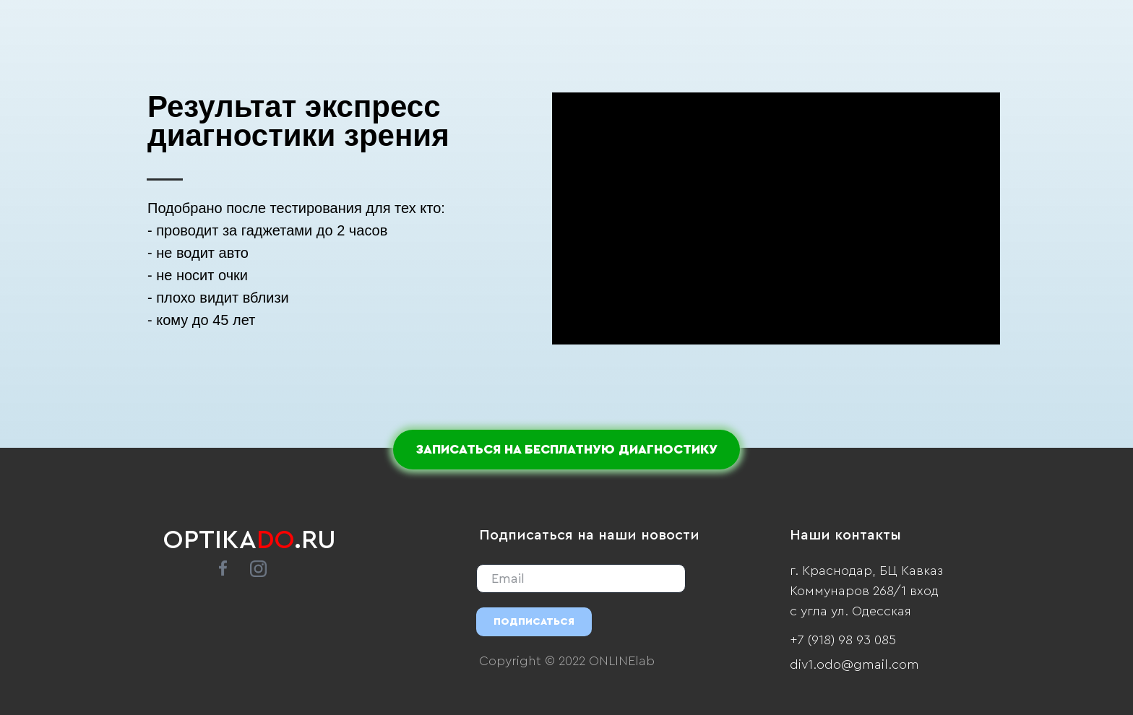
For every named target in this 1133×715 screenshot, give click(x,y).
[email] (581, 578)
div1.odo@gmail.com (854, 664)
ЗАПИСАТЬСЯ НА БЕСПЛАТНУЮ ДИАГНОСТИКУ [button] (566, 449)
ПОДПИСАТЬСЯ (534, 622)
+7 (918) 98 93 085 (843, 639)
